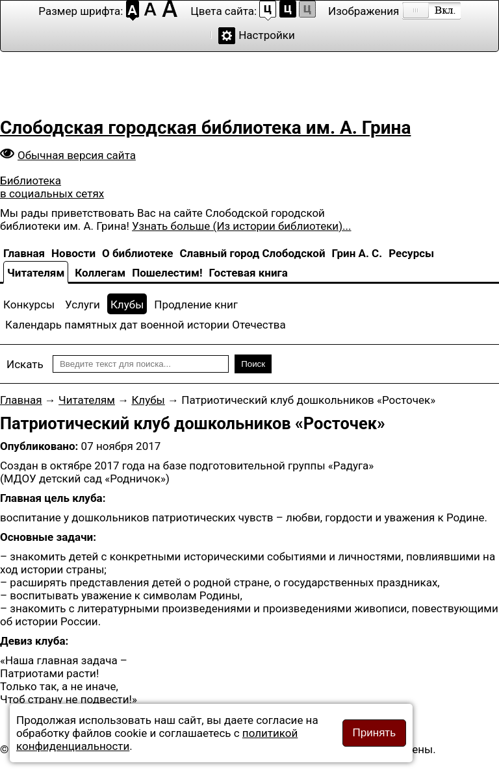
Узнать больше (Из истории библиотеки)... (241, 225)
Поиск (253, 364)
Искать (25, 364)
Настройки (266, 35)
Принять (374, 733)
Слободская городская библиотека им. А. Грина (205, 127)
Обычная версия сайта (77, 155)
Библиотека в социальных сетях (52, 187)
